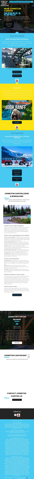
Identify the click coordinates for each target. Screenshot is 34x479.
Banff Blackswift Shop (23, 464)
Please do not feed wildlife (17, 448)
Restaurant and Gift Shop (19, 425)
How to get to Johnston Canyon (16, 426)
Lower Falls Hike (14, 462)
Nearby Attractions (18, 427)
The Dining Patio (20, 470)
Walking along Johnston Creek (22, 454)
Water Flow (26, 427)
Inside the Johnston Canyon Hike (12, 458)
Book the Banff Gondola (17, 72)
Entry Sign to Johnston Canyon (17, 471)
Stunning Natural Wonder (15, 443)
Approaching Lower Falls (16, 445)
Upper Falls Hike (12, 463)
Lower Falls (22, 440)
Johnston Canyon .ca (12, 477)
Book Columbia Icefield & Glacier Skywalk (8, 25)
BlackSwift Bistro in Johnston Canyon (18, 464)
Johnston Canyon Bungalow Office (17, 432)
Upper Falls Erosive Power (14, 472)
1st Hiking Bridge (24, 439)
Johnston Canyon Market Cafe (22, 431)
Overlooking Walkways (17, 447)
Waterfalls (15, 428)
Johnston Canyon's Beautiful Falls (12, 459)
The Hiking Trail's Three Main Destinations (17, 452)
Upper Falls (16, 441)
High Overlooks (16, 440)
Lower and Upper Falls (15, 444)
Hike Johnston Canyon (11, 423)
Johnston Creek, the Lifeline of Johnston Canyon (15, 442)
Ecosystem (15, 436)
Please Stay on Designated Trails (20, 450)
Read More (17, 342)
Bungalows (7, 466)
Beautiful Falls (9, 440)
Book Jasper (14, 420)
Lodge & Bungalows (9, 431)
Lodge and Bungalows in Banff (18, 466)
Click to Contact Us (17, 399)
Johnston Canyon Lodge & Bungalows (5, 3)
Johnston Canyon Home (17, 294)
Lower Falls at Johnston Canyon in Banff (20, 460)
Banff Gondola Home (17, 75)
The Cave (11, 469)
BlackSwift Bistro (13, 464)
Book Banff (17, 122)
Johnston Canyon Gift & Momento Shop (13, 465)
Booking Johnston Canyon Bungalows (17, 467)
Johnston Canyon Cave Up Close (21, 469)
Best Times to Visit (22, 436)
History (17, 423)
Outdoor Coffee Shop (11, 470)
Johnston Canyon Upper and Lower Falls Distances (15, 451)
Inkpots (21, 423)
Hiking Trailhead (9, 439)
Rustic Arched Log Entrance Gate (22, 475)
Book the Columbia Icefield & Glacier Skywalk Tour (17, 172)
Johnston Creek (26, 465)
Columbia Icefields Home (17, 179)
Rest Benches (17, 439)
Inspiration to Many (24, 441)
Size (25, 426)
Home (19, 428)
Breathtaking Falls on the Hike (11, 461)
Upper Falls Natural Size (18, 473)
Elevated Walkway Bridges (16, 453)
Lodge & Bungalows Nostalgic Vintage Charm (16, 474)
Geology (10, 436)
